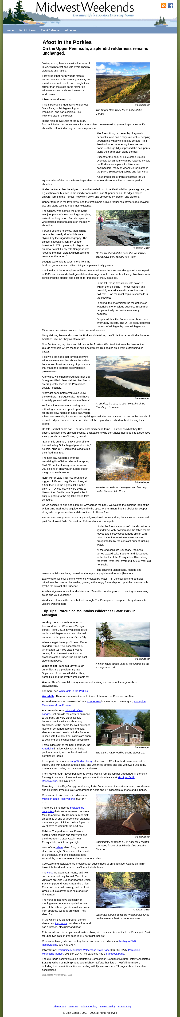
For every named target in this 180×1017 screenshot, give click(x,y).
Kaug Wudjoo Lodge (81, 761)
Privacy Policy (89, 1006)
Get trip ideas (27, 30)
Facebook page (115, 953)
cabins (59, 847)
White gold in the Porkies (73, 690)
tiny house (61, 923)
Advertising (124, 1006)
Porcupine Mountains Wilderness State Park (83, 949)
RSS (164, 5)
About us (70, 30)
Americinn (48, 748)
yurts (50, 872)
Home (10, 30)
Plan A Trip (59, 1006)
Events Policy (107, 1006)
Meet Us (73, 1006)
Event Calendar (50, 30)
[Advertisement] (20, 91)
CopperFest (94, 701)
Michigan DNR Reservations (58, 798)
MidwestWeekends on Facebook (171, 5)
